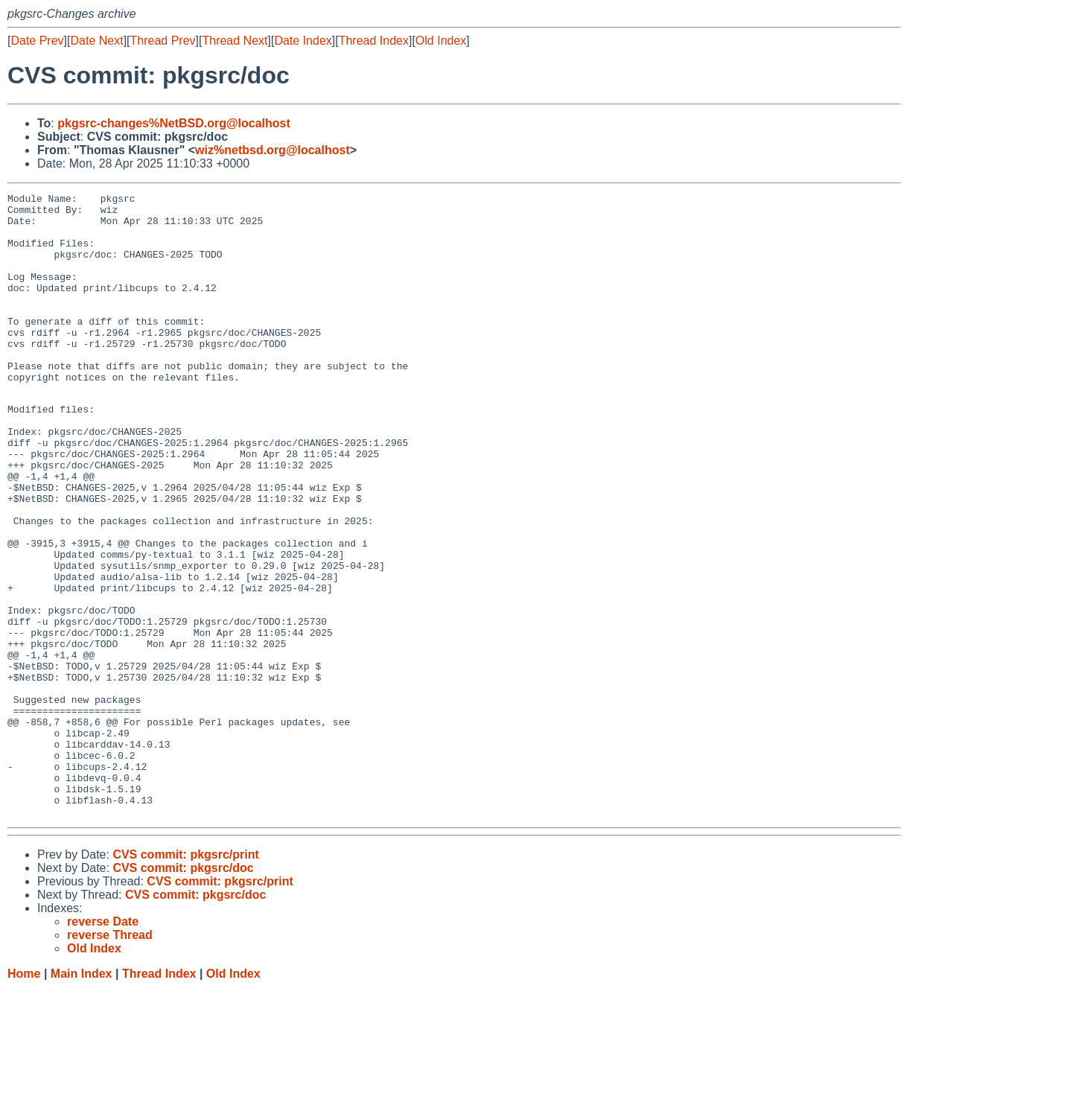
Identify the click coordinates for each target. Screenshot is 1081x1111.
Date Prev (36, 40)
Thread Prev (163, 40)
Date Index (302, 40)
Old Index (440, 40)
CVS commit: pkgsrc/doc (182, 990)
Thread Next (234, 40)
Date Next (96, 40)
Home (23, 1096)
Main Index (81, 1096)
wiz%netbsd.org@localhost (272, 150)
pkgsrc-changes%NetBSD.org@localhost (173, 123)
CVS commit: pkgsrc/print (185, 977)
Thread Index (374, 40)
